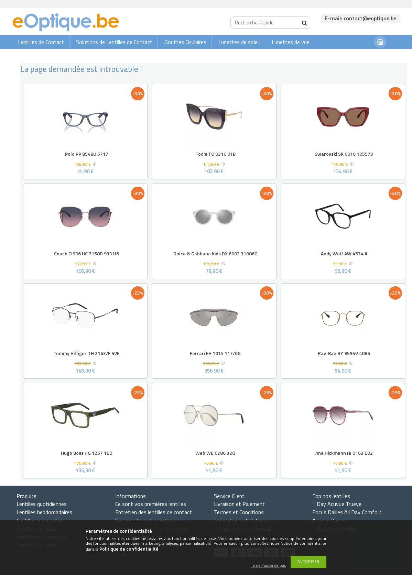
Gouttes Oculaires (185, 42)
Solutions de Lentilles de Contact (114, 42)
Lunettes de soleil (239, 42)
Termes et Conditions (239, 512)
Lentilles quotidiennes (42, 504)
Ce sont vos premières (150, 504)
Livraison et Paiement (239, 504)
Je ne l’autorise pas (268, 565)
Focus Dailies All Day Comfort (347, 512)
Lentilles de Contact (41, 42)
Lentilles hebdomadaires (44, 512)
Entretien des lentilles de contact (153, 512)
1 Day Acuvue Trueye (336, 504)
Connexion (355, 55)
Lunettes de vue (291, 42)
